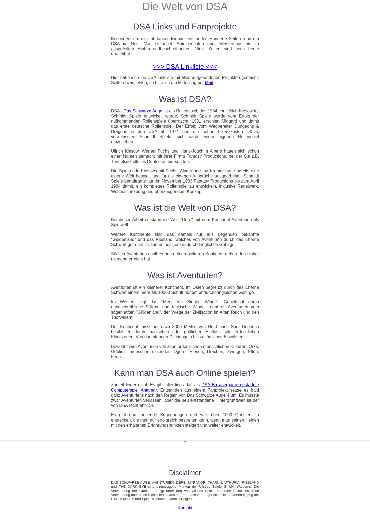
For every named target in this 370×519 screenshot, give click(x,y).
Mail (209, 82)
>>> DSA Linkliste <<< (185, 66)
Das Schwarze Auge (143, 111)
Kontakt (185, 508)
